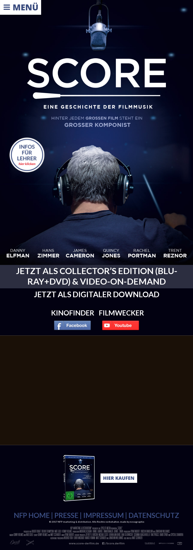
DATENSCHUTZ (154, 515)
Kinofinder (72, 312)
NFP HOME (32, 515)
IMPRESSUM (103, 515)
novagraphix (137, 521)
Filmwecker (121, 312)
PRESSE (66, 515)
